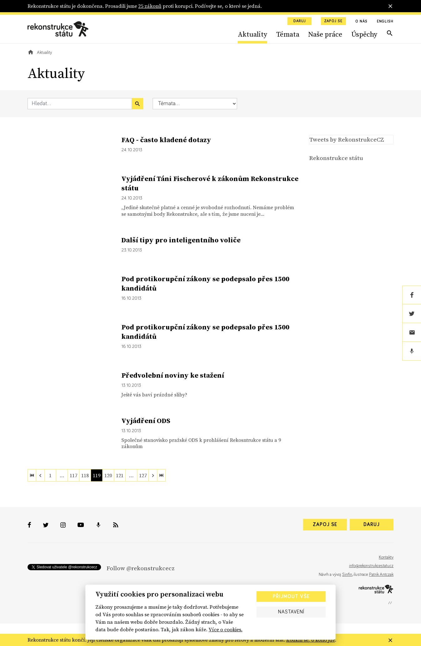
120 (108, 475)
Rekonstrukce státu (336, 158)
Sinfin (347, 574)
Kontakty (386, 557)
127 (143, 475)
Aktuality (252, 34)
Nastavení (291, 611)
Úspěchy (364, 34)
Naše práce (325, 34)
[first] (32, 475)
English (385, 21)
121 (120, 475)
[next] (153, 475)
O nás (361, 21)
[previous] (40, 475)
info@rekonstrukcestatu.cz (371, 566)
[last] (161, 475)
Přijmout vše (291, 596)
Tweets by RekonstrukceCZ (346, 139)
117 (73, 475)
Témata (287, 34)
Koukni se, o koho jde (310, 639)
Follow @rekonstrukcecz (140, 568)
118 (85, 475)
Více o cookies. (225, 629)
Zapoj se (333, 21)
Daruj (299, 21)
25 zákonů (149, 6)
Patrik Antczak (381, 574)
